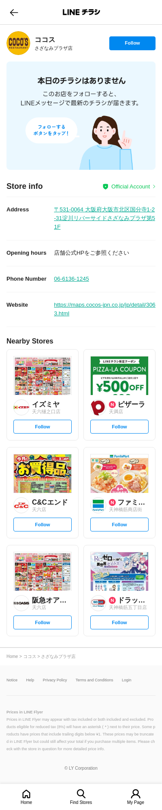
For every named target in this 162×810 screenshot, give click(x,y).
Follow (132, 45)
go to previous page (14, 12)
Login (126, 680)
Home (26, 802)
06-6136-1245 (71, 278)
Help (30, 680)
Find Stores (81, 802)
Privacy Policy (55, 680)
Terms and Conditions (94, 680)
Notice (12, 680)
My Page (135, 802)
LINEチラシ (82, 12)
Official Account (130, 186)
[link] (18, 43)
